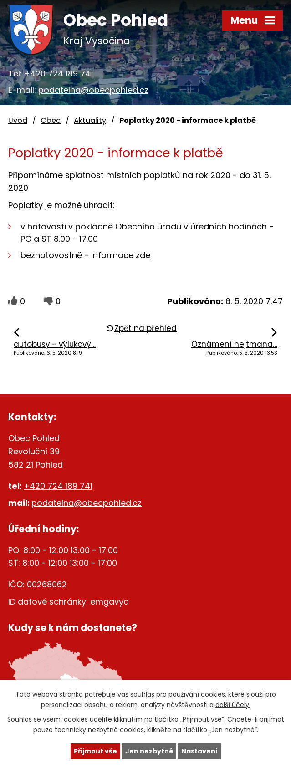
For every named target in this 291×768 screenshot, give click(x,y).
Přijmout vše (95, 751)
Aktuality (90, 120)
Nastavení (199, 751)
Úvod (17, 120)
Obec (51, 120)
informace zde (120, 255)
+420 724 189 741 (58, 73)
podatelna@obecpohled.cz (93, 90)
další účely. (232, 704)
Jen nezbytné (149, 751)
